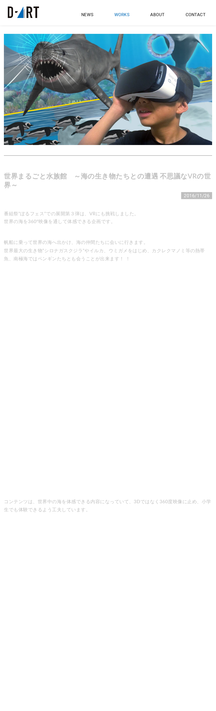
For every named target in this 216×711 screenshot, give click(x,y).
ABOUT (159, 15)
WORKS (126, 15)
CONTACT (196, 15)
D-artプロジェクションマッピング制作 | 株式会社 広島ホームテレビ (23, 12)
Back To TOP (108, 688)
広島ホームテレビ (21, 702)
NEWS (94, 15)
